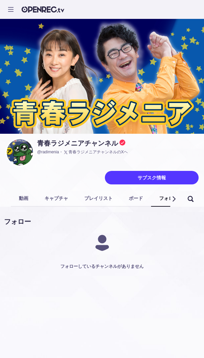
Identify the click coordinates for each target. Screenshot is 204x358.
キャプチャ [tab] (56, 198)
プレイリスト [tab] (98, 198)
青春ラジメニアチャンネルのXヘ (95, 152)
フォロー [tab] (168, 198)
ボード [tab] (136, 198)
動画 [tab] (23, 198)
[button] (173, 199)
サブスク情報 (152, 177)
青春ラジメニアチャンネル (77, 143)
